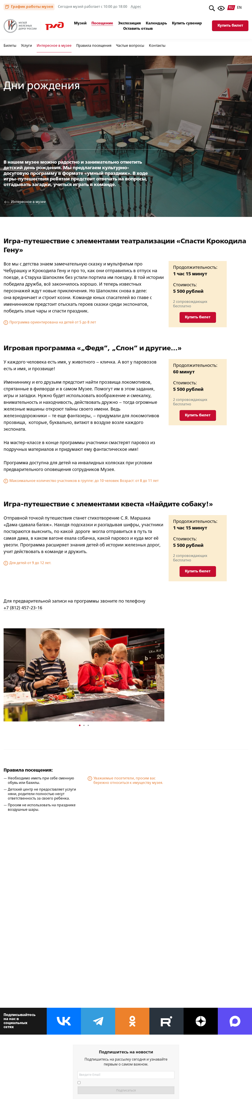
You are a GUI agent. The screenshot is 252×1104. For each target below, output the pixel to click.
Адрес (136, 7)
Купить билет (230, 25)
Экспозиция (129, 23)
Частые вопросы (130, 46)
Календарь (156, 23)
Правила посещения (93, 46)
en (239, 8)
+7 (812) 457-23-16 (23, 608)
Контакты (157, 46)
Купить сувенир (187, 23)
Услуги (26, 46)
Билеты (10, 46)
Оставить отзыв (138, 28)
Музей (80, 23)
